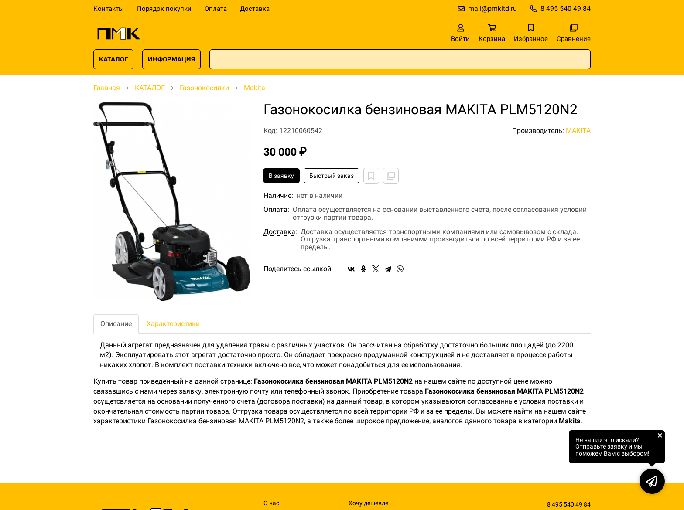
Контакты (108, 9)
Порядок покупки (164, 9)
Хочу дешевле (368, 503)
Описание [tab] (116, 324)
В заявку (281, 175)
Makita (254, 88)
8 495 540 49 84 (565, 8)
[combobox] (400, 59)
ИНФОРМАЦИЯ (171, 59)
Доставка (255, 9)
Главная (106, 88)
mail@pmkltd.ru (492, 8)
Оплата (216, 9)
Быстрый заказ (331, 175)
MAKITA (578, 130)
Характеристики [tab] (173, 324)
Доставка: (280, 232)
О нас (271, 503)
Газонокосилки (204, 88)
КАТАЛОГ (113, 59)
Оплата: (276, 210)
